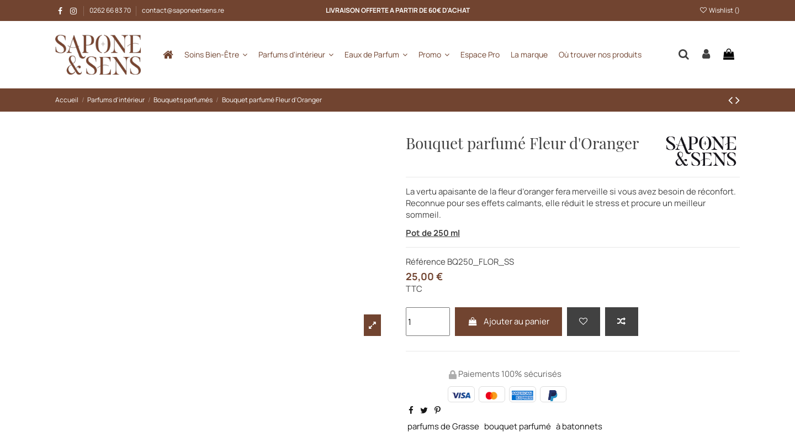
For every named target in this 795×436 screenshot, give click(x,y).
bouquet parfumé (517, 426)
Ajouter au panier (509, 321)
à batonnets (579, 426)
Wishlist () (719, 10)
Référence (426, 261)
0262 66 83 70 (110, 10)
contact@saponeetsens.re (183, 10)
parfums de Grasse (443, 426)
